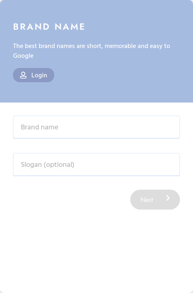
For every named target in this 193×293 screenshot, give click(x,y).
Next (155, 199)
